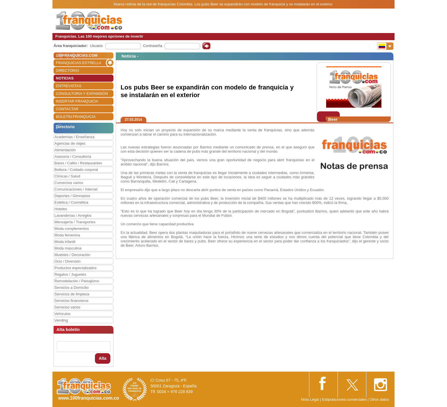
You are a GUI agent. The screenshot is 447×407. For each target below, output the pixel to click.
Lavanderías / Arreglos (73, 215)
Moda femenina (67, 235)
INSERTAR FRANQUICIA (77, 101)
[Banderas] (385, 46)
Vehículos (62, 314)
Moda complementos (71, 228)
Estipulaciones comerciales (344, 399)
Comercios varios (68, 183)
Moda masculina (68, 248)
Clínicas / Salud (67, 176)
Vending (61, 320)
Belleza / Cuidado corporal (76, 169)
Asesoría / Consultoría (72, 156)
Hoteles (60, 209)
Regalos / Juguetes (70, 274)
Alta (102, 358)
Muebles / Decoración (72, 255)
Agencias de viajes (69, 143)
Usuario (96, 46)
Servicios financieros (71, 300)
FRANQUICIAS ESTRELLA (78, 63)
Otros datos (379, 399)
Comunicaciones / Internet (75, 189)
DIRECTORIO (67, 70)
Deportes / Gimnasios (72, 196)
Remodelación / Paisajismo (76, 281)
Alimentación (65, 150)
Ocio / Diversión (67, 261)
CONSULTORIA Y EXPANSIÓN (82, 93)
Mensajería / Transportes (75, 222)
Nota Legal (310, 399)
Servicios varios (67, 307)
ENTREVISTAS (68, 86)
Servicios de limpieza (71, 294)
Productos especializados (75, 268)
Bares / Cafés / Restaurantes (78, 163)
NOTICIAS (65, 78)
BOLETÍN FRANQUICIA (76, 116)
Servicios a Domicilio (71, 287)
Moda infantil (65, 242)
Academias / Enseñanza (74, 137)
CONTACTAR (67, 109)
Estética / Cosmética (71, 202)
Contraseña (152, 46)
